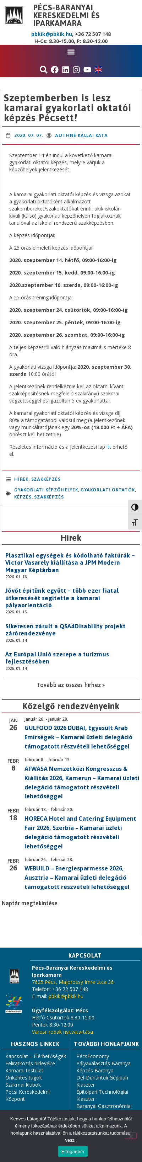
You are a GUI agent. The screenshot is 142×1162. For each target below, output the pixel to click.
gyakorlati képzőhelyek (46, 489)
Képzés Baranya (95, 1070)
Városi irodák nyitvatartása (62, 1031)
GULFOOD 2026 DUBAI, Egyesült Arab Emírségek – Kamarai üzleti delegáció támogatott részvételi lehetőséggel (78, 737)
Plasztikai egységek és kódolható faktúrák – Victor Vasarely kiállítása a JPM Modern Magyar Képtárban (70, 563)
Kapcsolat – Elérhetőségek (35, 1056)
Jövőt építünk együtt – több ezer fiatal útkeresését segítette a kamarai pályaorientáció (62, 598)
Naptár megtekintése (30, 903)
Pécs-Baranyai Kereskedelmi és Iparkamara (66, 15)
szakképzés (49, 497)
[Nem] (131, 1135)
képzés (23, 497)
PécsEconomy (92, 1056)
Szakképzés (46, 479)
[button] (71, 52)
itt (108, 446)
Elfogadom (72, 1151)
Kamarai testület (24, 1070)
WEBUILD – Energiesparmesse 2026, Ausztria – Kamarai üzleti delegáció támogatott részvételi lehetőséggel (77, 877)
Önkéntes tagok (23, 1077)
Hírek (21, 479)
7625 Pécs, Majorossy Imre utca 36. (73, 982)
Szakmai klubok (23, 1084)
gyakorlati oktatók (108, 489)
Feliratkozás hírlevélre (30, 1063)
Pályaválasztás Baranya (103, 1063)
